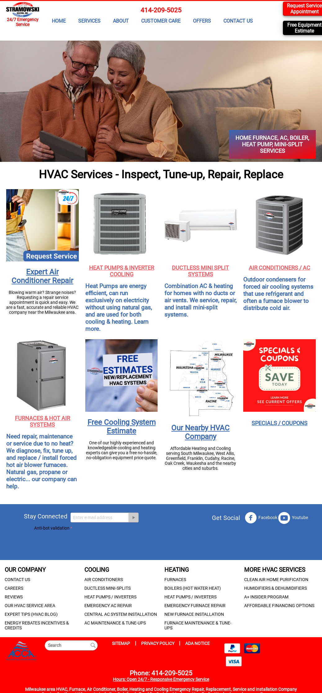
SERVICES (89, 21)
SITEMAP (121, 643)
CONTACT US (238, 21)
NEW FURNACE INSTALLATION (194, 614)
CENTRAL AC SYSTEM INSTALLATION (120, 614)
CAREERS (14, 588)
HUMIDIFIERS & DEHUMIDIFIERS (275, 588)
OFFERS (202, 21)
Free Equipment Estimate (304, 28)
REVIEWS (14, 596)
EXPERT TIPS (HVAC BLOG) (31, 614)
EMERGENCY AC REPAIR (108, 605)
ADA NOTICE (197, 643)
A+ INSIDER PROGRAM (266, 596)
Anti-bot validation (51, 528)
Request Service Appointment (304, 9)
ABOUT (121, 21)
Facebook (261, 518)
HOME (59, 21)
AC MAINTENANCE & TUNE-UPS (115, 622)
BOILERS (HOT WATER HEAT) (192, 588)
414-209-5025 (161, 10)
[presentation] (81, 544)
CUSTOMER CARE (161, 21)
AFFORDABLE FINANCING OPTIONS (279, 605)
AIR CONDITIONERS (103, 579)
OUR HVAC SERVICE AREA (30, 605)
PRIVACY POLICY (158, 643)
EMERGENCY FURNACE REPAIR (195, 605)
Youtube (293, 518)
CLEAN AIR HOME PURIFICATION (276, 579)
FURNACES (175, 579)
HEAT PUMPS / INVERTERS (110, 596)
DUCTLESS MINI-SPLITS (107, 588)
